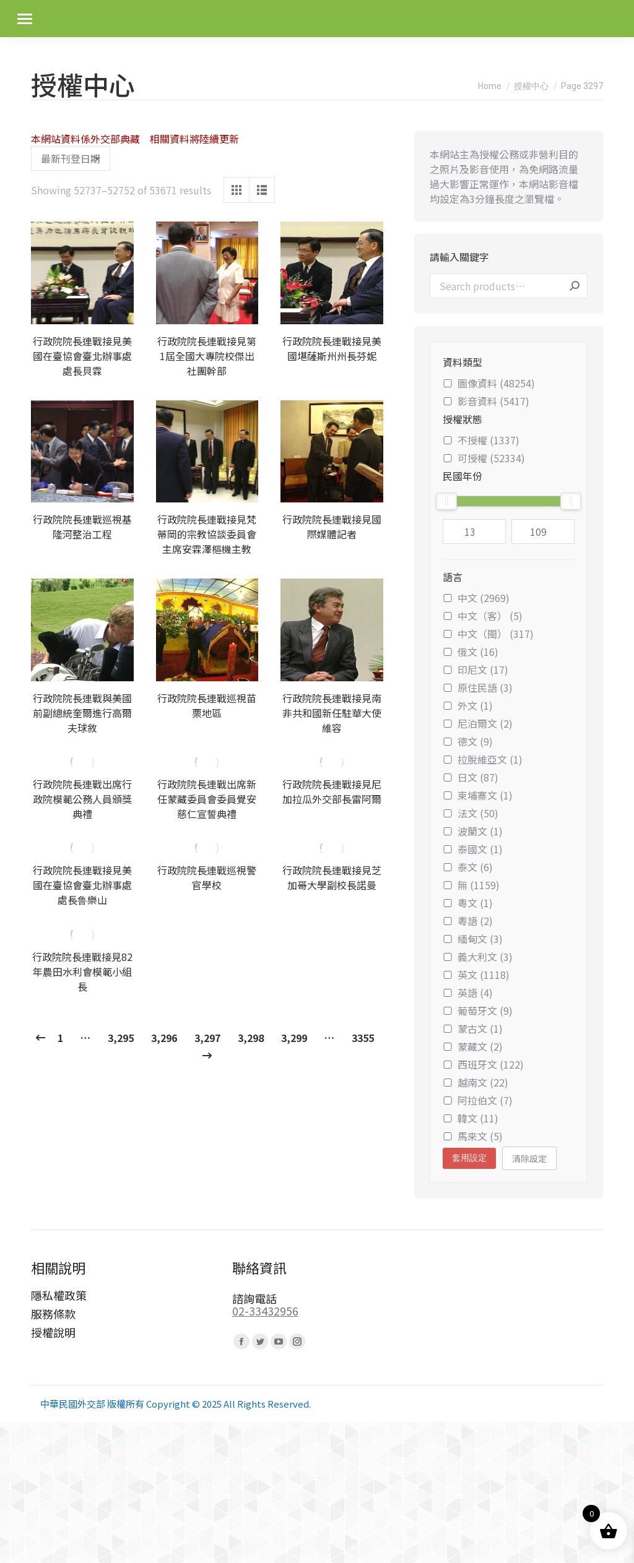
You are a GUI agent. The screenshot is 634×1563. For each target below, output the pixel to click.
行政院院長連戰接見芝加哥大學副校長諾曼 (331, 877)
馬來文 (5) (473, 1136)
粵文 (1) (468, 902)
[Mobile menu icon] (24, 19)
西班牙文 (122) (483, 1064)
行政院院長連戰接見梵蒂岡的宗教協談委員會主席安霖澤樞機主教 (206, 534)
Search (574, 285)
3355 (363, 1037)
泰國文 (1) (473, 849)
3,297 (207, 1037)
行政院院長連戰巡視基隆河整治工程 (82, 526)
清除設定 (529, 1158)
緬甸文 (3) (473, 938)
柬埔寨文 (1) (478, 795)
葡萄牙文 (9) (478, 1010)
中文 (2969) (476, 597)
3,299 (294, 1037)
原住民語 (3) (478, 687)
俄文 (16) (470, 651)
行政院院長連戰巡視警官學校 (206, 877)
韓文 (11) (470, 1118)
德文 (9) (468, 741)
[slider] (446, 501)
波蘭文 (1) (473, 831)
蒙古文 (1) (473, 1028)
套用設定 (469, 1158)
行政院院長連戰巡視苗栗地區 (206, 705)
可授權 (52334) (484, 457)
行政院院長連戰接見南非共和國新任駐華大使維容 (331, 713)
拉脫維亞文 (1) (483, 759)
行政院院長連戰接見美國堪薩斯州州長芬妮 (331, 348)
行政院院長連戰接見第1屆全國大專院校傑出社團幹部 (206, 356)
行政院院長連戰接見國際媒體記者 (331, 526)
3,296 (164, 1037)
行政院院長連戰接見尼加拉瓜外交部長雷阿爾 (331, 791)
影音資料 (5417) (486, 401)
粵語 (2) (468, 920)
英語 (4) (468, 992)
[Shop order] (70, 158)
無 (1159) (471, 884)
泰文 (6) (468, 866)
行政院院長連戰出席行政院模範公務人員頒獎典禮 (82, 799)
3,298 (251, 1037)
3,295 (121, 1037)
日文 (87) (470, 777)
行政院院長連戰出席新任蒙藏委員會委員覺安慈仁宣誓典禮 (206, 799)
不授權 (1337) (481, 440)
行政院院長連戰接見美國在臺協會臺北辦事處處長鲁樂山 (82, 885)
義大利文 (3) (478, 956)
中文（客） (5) (483, 615)
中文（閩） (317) (488, 633)
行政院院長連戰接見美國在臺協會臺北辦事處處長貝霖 (82, 356)
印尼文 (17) (475, 669)
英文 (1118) (476, 974)
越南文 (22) (475, 1082)
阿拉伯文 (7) (478, 1100)
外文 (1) (468, 705)
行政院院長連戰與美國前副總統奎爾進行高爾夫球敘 (82, 713)
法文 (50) (470, 813)
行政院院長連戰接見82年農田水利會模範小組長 (82, 971)
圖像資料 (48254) (489, 383)
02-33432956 (265, 1310)
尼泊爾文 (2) (478, 723)
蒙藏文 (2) (473, 1046)
